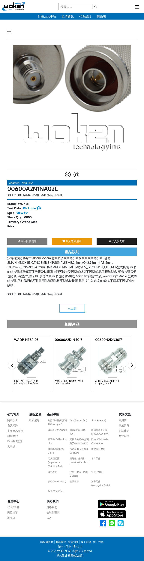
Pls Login (32, 208)
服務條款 (61, 542)
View (22, 213)
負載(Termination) (57, 481)
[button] (12, 365)
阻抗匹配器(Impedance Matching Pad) (55, 462)
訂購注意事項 (47, 16)
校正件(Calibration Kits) (57, 441)
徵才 (49, 517)
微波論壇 (124, 436)
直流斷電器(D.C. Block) (56, 450)
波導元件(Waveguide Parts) (100, 483)
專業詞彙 (124, 425)
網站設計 (62, 555)
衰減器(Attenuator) (57, 430)
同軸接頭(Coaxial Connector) (99, 441)
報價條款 (12, 436)
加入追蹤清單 (72, 241)
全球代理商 (53, 512)
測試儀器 (74, 481)
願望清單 (12, 512)
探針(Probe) (97, 471)
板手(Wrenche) (55, 491)
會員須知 (73, 542)
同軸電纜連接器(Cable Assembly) (100, 432)
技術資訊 (68, 16)
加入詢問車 (117, 241)
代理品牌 (85, 16)
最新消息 (34, 420)
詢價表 (101, 16)
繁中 (60, 546)
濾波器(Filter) (98, 448)
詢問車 (11, 517)
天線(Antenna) (98, 420)
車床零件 (95, 458)
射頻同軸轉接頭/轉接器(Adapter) (57, 422)
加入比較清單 (27, 241)
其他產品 (52, 471)
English (78, 546)
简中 (68, 546)
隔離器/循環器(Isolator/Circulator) (79, 460)
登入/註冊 (13, 507)
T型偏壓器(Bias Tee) (77, 432)
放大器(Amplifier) (78, 420)
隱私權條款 (46, 542)
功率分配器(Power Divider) (79, 473)
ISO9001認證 (14, 441)
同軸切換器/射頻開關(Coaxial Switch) (79, 441)
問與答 (123, 420)
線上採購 (98, 542)
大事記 (11, 446)
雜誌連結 (124, 430)
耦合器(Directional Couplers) (79, 450)
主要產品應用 (15, 430)
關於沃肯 (12, 420)
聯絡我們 (51, 507)
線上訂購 (86, 542)
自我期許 (12, 425)
